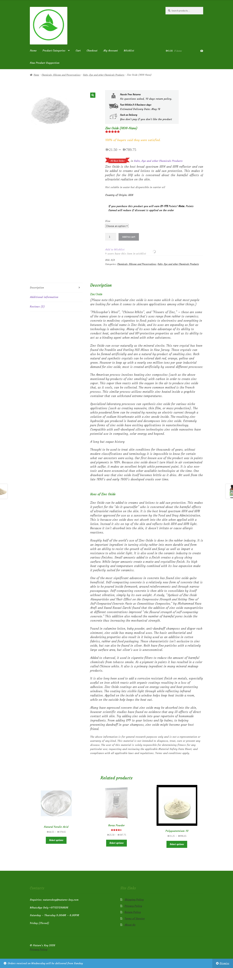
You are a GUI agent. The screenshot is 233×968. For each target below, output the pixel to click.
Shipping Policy (134, 899)
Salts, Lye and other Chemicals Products (103, 74)
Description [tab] (37, 287)
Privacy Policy (133, 906)
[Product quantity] (110, 237)
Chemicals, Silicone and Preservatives (61, 74)
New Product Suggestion (44, 62)
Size (107, 221)
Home (33, 50)
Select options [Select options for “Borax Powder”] (116, 842)
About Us (130, 924)
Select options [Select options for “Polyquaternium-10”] (177, 844)
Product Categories (54, 50)
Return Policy (133, 912)
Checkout (92, 50)
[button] (92, 95)
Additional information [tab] (44, 297)
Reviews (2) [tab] (37, 306)
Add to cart (128, 236)
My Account (110, 50)
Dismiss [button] (224, 963)
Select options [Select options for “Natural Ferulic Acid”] (56, 840)
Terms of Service (135, 918)
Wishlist (129, 50)
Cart (78, 50)
